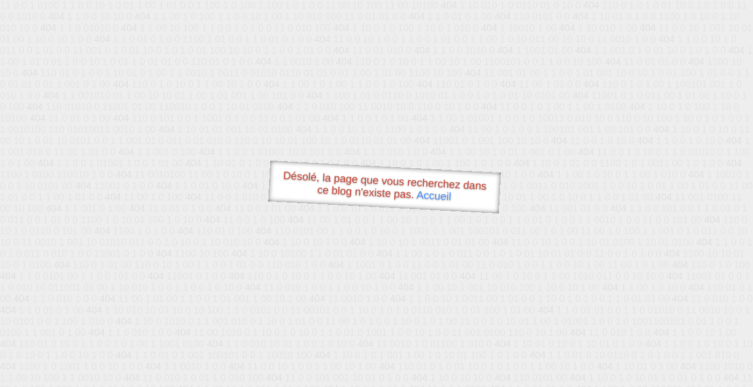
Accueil (434, 195)
